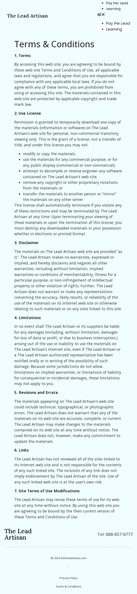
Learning (113, 8)
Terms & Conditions (68, 586)
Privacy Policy (68, 578)
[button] (113, 14)
